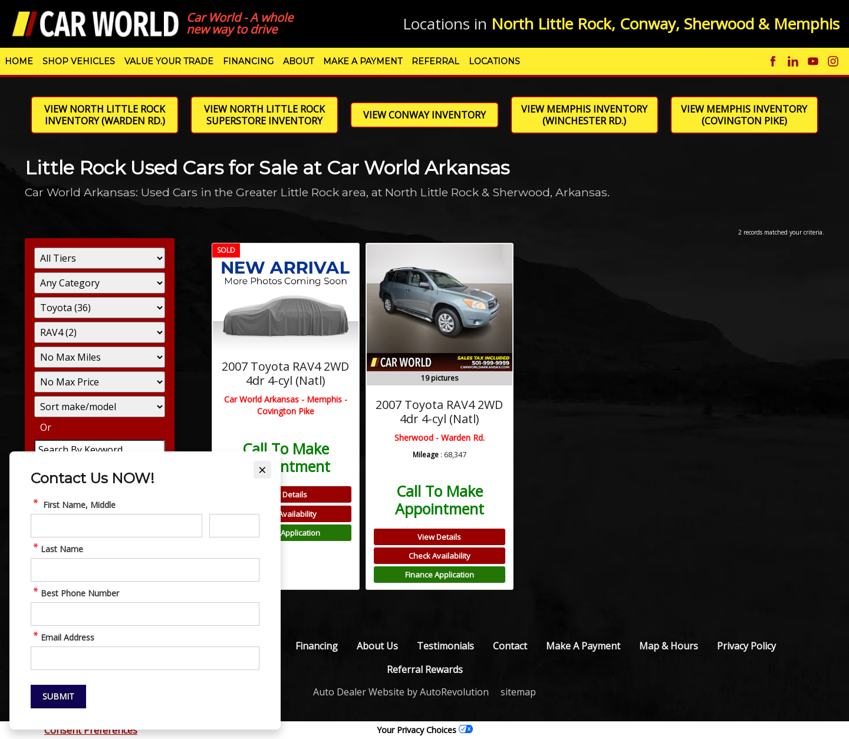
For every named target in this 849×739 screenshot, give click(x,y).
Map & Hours (668, 645)
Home (19, 61)
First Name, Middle (73, 504)
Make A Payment (362, 61)
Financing (248, 61)
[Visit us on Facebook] (773, 61)
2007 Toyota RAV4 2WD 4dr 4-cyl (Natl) (285, 373)
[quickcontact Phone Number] (145, 614)
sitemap (518, 691)
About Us (377, 645)
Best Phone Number (75, 593)
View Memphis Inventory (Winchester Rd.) (584, 115)
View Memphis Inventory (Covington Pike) (744, 115)
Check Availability (286, 514)
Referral (435, 61)
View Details (285, 494)
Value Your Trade (168, 61)
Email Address (62, 637)
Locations (494, 61)
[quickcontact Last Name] (145, 570)
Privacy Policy (746, 645)
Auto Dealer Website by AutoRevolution (401, 691)
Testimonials (445, 645)
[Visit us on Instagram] (833, 61)
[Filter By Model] (99, 332)
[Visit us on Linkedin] (793, 61)
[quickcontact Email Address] (145, 658)
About (298, 61)
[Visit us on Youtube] (813, 61)
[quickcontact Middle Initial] (234, 525)
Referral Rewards (425, 669)
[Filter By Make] (99, 307)
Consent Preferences (90, 730)
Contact (510, 645)
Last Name (57, 549)
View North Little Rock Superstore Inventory (264, 115)
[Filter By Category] (99, 282)
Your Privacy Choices (425, 729)
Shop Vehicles (78, 61)
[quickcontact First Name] (116, 525)
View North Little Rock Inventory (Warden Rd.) (104, 115)
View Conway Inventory (424, 114)
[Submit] (58, 696)
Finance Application (285, 532)
